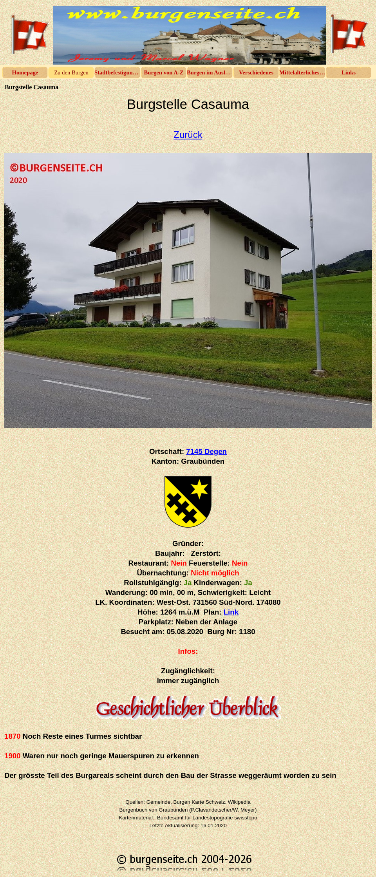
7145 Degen (206, 451)
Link (231, 612)
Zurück (188, 134)
